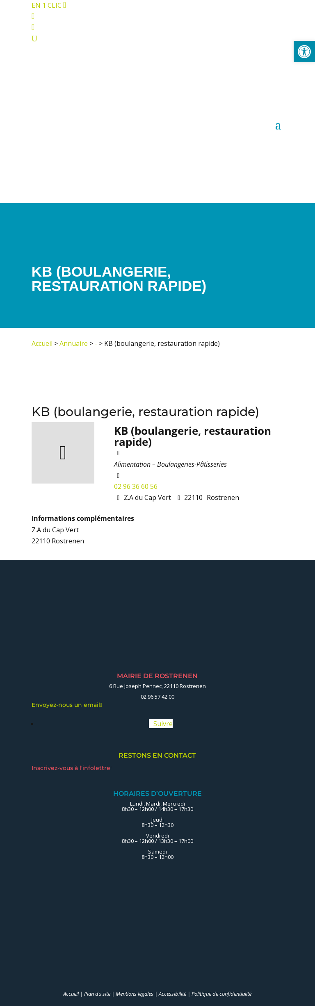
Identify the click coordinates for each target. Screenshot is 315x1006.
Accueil (42, 343)
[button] (304, 51)
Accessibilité (172, 993)
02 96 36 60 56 (136, 486)
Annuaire (73, 343)
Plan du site (97, 993)
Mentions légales (134, 993)
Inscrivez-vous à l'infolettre (72, 768)
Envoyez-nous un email (67, 705)
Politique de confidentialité (221, 993)
